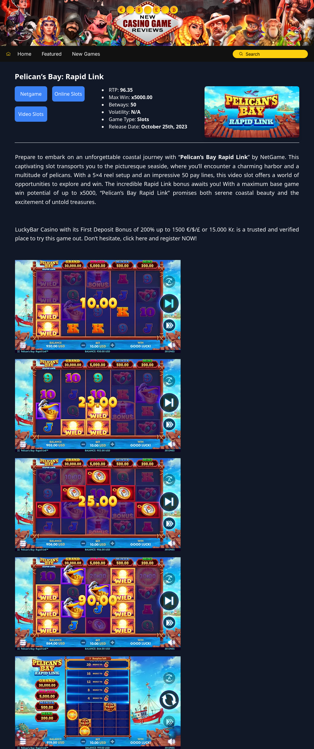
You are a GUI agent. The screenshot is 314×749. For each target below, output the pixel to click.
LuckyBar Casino (179, 274)
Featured (52, 54)
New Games (86, 54)
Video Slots (31, 114)
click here (286, 292)
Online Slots (68, 94)
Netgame (31, 94)
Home (24, 54)
